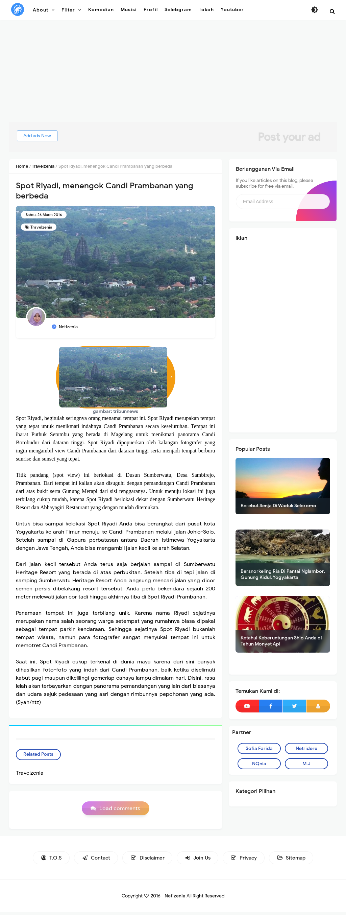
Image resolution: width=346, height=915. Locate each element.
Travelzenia (41, 227)
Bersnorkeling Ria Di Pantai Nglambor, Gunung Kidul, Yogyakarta (283, 574)
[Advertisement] (173, 74)
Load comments (119, 811)
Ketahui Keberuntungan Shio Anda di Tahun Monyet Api (281, 641)
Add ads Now (46, 136)
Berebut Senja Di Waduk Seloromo (278, 506)
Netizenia (175, 899)
